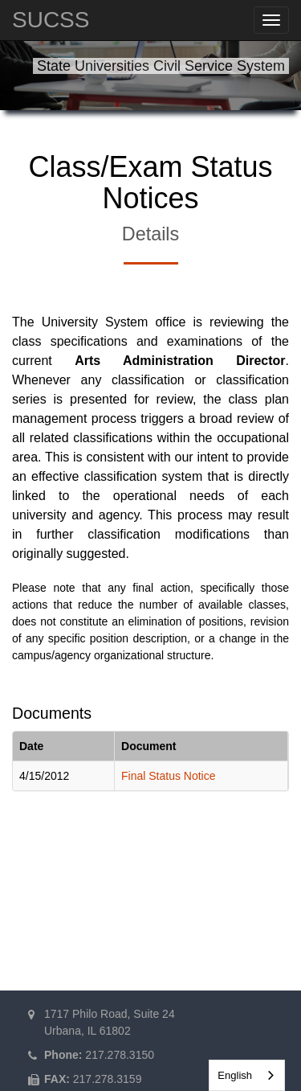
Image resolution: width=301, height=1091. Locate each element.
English (235, 1075)
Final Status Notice (168, 775)
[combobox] (247, 1075)
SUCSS (50, 19)
